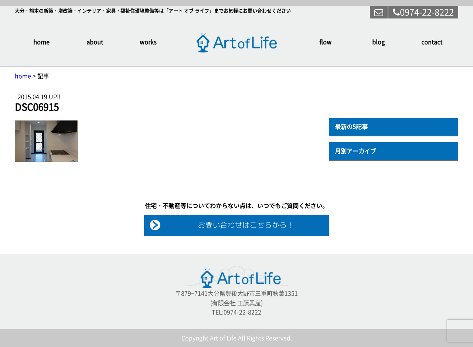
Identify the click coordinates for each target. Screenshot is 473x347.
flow (325, 42)
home (41, 42)
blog (378, 42)
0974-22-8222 (423, 12)
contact (431, 42)
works (148, 42)
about (94, 42)
